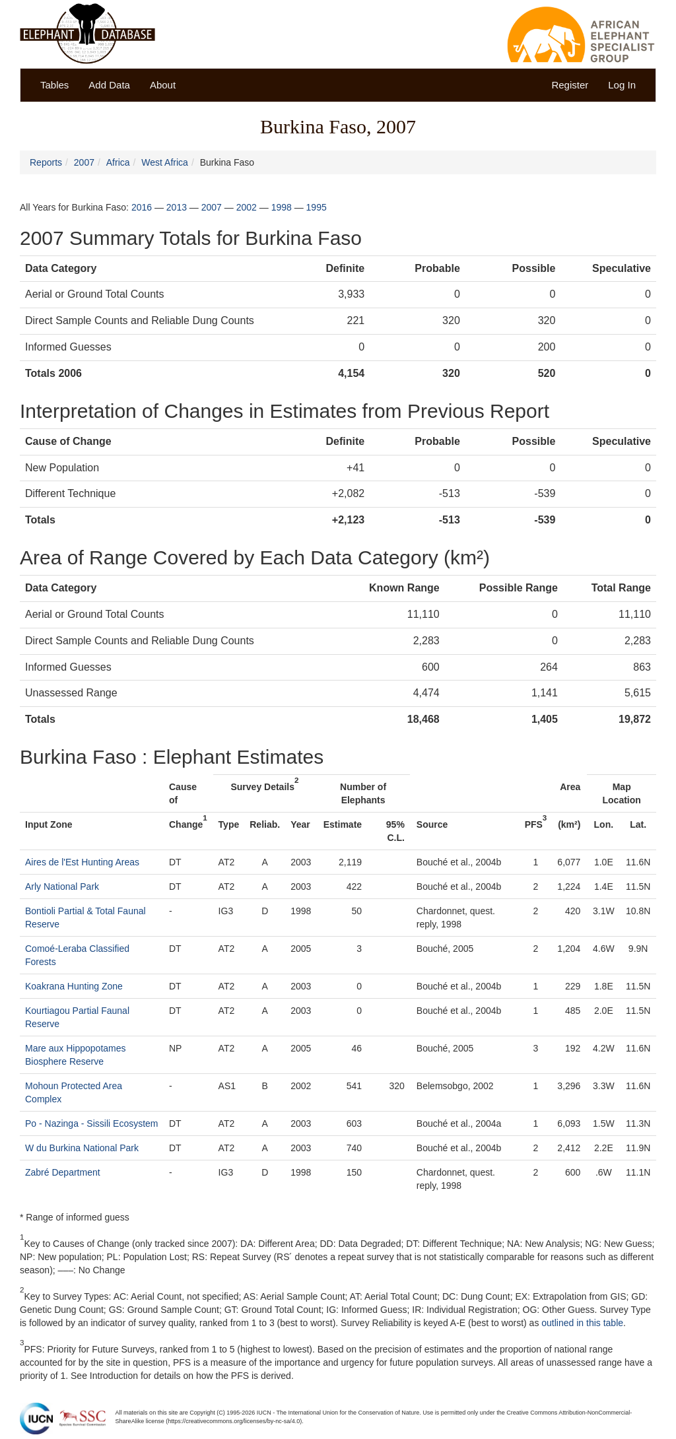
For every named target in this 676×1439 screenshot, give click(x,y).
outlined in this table (582, 1323)
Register (569, 84)
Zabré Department (62, 1172)
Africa (118, 162)
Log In (622, 84)
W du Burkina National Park (82, 1148)
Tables (54, 84)
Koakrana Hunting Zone (74, 986)
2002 (246, 207)
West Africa (164, 162)
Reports (46, 162)
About (163, 84)
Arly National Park (62, 886)
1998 (281, 207)
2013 (176, 207)
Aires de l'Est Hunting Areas (82, 862)
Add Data (109, 84)
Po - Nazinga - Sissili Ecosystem (91, 1123)
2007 (84, 162)
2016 (141, 207)
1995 (316, 207)
